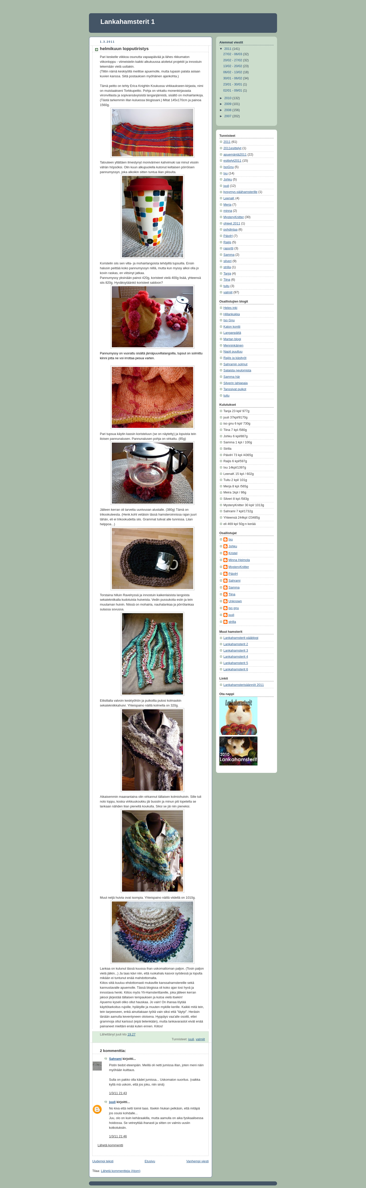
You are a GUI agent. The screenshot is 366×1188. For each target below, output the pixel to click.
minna (227, 211)
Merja (227, 204)
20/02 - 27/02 (233, 60)
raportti (228, 248)
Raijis (227, 242)
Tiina (226, 279)
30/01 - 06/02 (233, 78)
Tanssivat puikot (234, 389)
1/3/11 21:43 (118, 1093)
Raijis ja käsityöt (234, 358)
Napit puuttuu (232, 351)
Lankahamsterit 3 (235, 650)
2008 (228, 110)
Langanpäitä (232, 333)
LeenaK (228, 198)
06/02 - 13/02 (233, 72)
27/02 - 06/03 (233, 54)
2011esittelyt (232, 148)
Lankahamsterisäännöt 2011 (243, 685)
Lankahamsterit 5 (235, 663)
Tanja (227, 273)
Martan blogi (232, 339)
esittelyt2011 (232, 160)
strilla (227, 267)
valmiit (200, 1039)
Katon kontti (231, 326)
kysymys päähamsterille (240, 192)
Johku (227, 179)
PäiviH (228, 236)
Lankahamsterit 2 (235, 644)
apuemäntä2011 (235, 154)
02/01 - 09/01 (233, 90)
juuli (191, 1039)
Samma (228, 255)
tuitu (226, 286)
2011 (228, 49)
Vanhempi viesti (197, 1161)
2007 (228, 116)
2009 (228, 104)
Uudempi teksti (102, 1161)
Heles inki (230, 308)
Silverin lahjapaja (235, 383)
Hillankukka (231, 314)
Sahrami (115, 1059)
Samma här (231, 377)
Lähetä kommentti (110, 1145)
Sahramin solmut (235, 364)
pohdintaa (230, 229)
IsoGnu (228, 167)
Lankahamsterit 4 (235, 656)
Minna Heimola (239, 560)
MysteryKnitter (233, 217)
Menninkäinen (233, 345)
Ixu (225, 173)
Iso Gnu (229, 320)
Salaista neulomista (237, 370)
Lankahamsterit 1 (127, 21)
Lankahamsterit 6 (235, 669)
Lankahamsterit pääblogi (240, 638)
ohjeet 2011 (231, 223)
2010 (228, 98)
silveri (227, 261)
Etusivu (150, 1161)
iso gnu (233, 608)
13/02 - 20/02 (233, 66)
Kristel (232, 553)
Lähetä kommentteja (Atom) (121, 1171)
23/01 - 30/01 (233, 84)
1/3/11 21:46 (118, 1136)
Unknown (235, 601)
